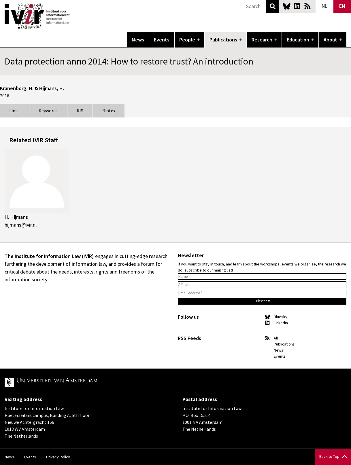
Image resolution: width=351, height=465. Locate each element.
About (330, 39)
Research (262, 39)
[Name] (262, 276)
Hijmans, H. (51, 88)
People (187, 39)
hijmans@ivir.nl (21, 224)
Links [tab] (14, 110)
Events (161, 39)
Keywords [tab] (48, 110)
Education (298, 39)
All (276, 338)
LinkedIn (297, 6)
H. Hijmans (16, 217)
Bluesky (287, 6)
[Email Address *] (262, 293)
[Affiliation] (262, 284)
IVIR (74, 16)
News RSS (307, 6)
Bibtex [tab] (108, 110)
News (138, 39)
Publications (223, 39)
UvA (71, 382)
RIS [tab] (80, 110)
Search (272, 6)
